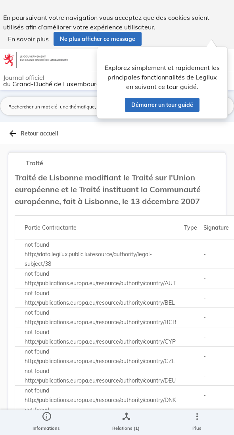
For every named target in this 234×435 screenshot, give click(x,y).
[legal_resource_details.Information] (46, 422)
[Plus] (196, 422)
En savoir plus (28, 39)
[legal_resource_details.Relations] (126, 422)
